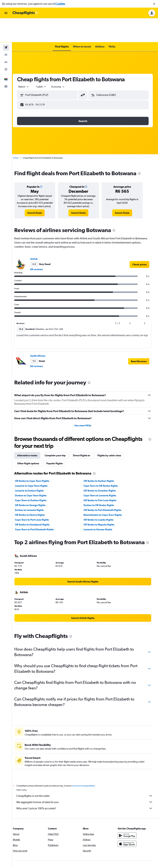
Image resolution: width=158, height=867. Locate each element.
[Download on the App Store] (128, 827)
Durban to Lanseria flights (33, 489)
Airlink (38, 238)
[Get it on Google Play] (128, 819)
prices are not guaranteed (88, 769)
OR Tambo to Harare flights (34, 494)
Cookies (60, 3)
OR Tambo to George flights (34, 484)
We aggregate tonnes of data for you (87, 786)
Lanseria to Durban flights (33, 470)
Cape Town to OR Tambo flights (103, 465)
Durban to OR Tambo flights (101, 484)
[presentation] (143, 149)
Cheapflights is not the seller (87, 779)
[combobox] (28, 62)
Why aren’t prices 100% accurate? (87, 792)
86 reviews (41, 248)
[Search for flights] (5, 23)
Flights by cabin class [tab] (113, 435)
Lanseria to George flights (100, 509)
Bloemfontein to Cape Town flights (105, 494)
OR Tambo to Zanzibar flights (102, 470)
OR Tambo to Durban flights (101, 460)
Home (20, 134)
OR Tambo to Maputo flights (101, 504)
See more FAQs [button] (85, 405)
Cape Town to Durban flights (35, 479)
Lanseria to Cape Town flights (35, 465)
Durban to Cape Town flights (35, 475)
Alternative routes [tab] (32, 435)
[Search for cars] (5, 38)
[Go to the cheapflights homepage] (25, 13)
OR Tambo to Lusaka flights (101, 499)
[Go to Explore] (5, 45)
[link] (38, 192)
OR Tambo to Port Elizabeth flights (104, 489)
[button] (154, 4)
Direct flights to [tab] (85, 435)
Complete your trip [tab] (59, 435)
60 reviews (41, 345)
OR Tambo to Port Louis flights (102, 479)
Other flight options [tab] (32, 443)
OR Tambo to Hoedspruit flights (36, 504)
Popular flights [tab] (59, 443)
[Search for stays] (5, 30)
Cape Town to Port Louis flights (36, 499)
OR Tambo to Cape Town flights (36, 460)
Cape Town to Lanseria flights (102, 475)
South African (42, 335)
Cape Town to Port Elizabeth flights (38, 509)
